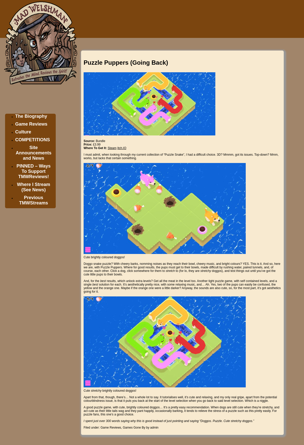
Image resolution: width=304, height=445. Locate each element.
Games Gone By (134, 427)
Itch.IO (121, 148)
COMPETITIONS (32, 139)
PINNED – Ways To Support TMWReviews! (33, 171)
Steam (112, 148)
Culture (23, 131)
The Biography (31, 116)
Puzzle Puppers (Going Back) (126, 62)
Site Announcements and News (33, 153)
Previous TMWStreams (33, 200)
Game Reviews (31, 124)
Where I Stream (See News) (33, 187)
